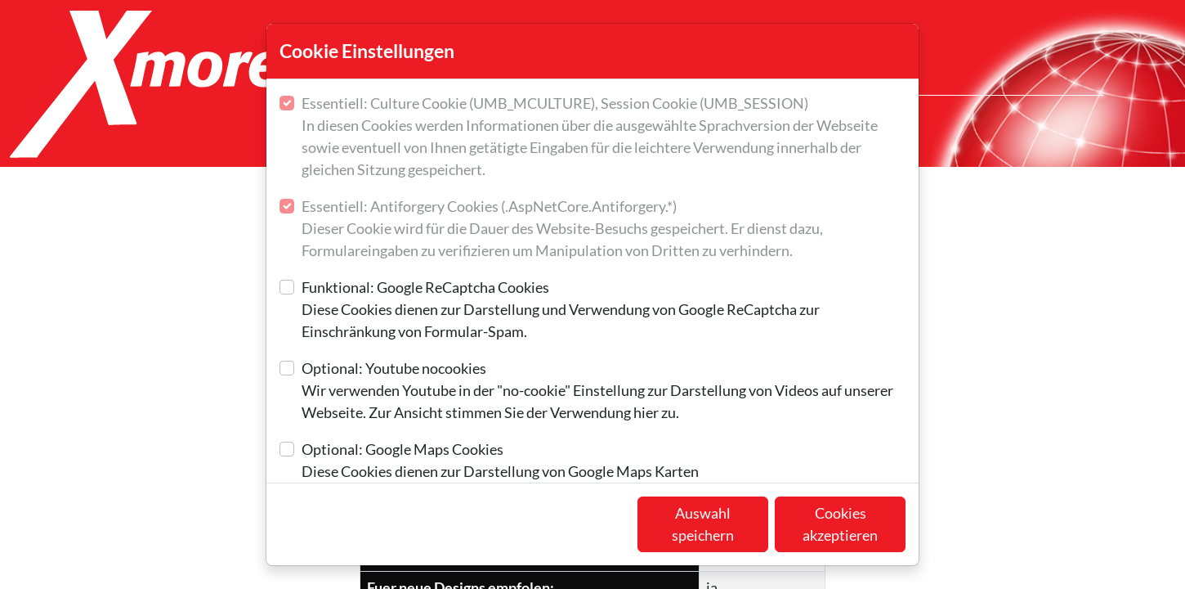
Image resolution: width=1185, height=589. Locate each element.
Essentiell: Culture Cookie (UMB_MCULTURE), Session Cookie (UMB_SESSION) (604, 137)
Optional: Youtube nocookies (604, 391)
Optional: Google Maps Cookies (500, 461)
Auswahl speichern (703, 524)
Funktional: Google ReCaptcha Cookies (604, 310)
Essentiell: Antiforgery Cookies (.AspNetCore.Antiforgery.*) (604, 229)
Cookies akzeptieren (840, 524)
